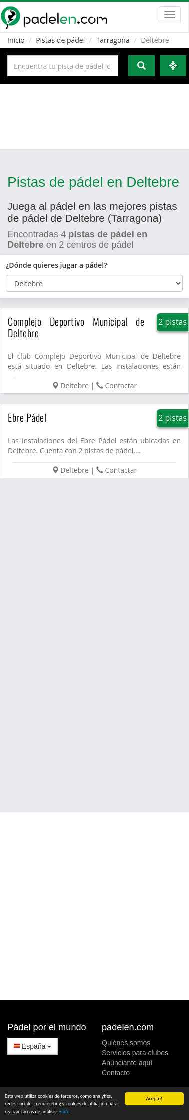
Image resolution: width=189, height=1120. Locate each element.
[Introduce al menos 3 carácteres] (63, 65)
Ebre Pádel (27, 417)
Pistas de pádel (60, 40)
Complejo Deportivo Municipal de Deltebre (76, 327)
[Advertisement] (93, 116)
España (33, 1046)
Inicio (16, 40)
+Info (64, 1111)
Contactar (122, 385)
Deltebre (74, 385)
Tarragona (113, 40)
